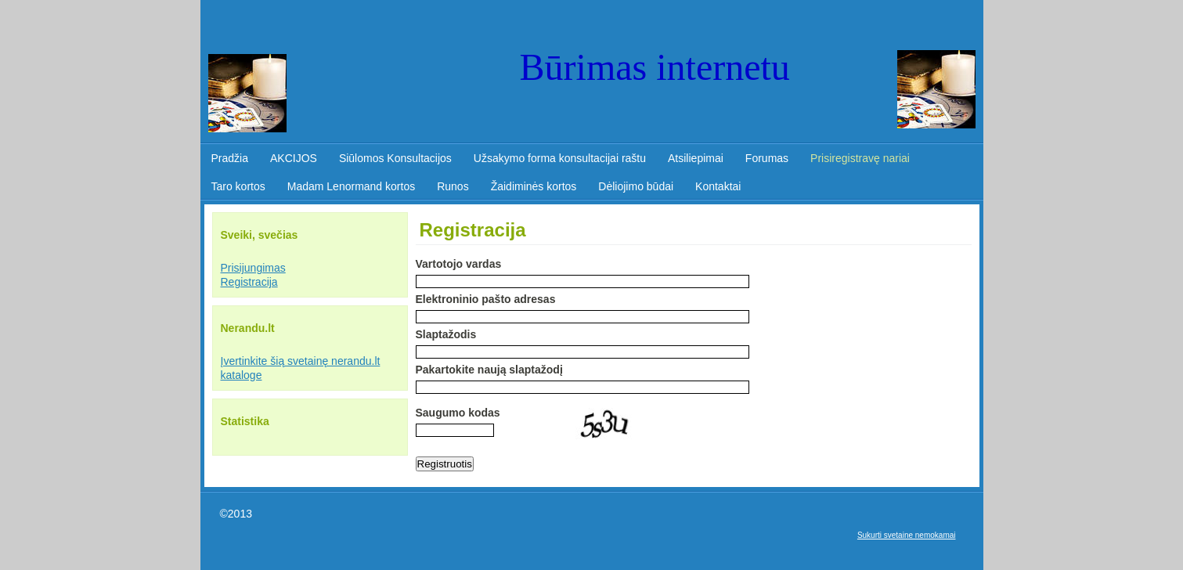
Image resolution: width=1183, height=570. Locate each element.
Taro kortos (238, 186)
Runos (452, 186)
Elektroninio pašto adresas (486, 299)
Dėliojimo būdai (635, 186)
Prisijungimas (253, 268)
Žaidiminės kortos (534, 186)
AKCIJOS (293, 158)
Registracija (249, 282)
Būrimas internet (645, 67)
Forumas (766, 158)
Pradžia (229, 158)
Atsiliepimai (695, 158)
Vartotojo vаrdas (459, 264)
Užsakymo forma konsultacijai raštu (560, 158)
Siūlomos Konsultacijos (395, 158)
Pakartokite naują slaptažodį (489, 369)
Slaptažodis (446, 334)
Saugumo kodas (458, 412)
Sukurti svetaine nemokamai (906, 535)
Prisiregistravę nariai (860, 158)
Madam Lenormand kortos (351, 186)
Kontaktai (718, 186)
